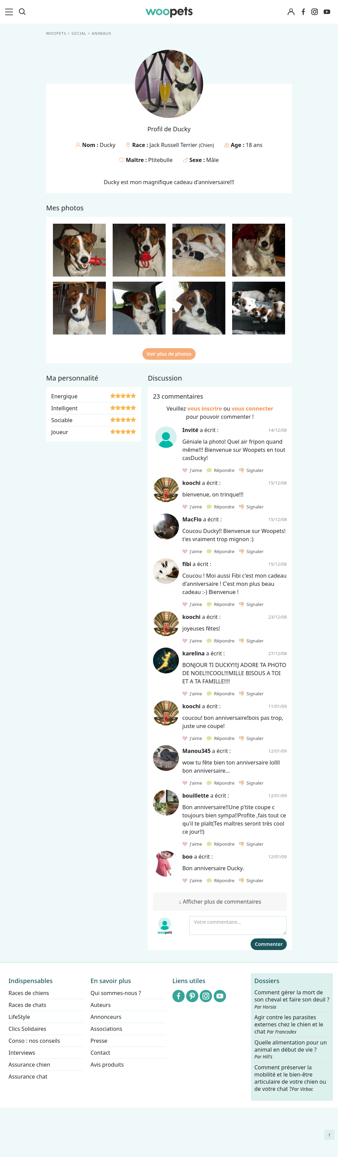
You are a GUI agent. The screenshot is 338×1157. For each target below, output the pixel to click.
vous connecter (252, 408)
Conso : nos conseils (34, 1040)
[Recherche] (22, 12)
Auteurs (100, 1005)
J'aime (192, 470)
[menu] (10, 12)
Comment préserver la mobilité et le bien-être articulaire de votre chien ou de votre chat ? (290, 1078)
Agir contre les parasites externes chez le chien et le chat (288, 1025)
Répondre (221, 470)
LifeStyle (19, 1017)
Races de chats (27, 1005)
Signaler (251, 470)
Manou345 (196, 751)
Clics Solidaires (27, 1029)
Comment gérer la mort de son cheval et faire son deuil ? (291, 999)
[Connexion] (291, 12)
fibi (186, 564)
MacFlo (191, 519)
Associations (106, 1029)
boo (187, 856)
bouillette (195, 795)
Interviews (22, 1052)
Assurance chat (28, 1076)
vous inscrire (204, 408)
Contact (100, 1052)
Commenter (269, 944)
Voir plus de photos (168, 354)
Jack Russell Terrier (174, 145)
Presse (98, 1040)
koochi (191, 483)
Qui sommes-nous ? (115, 993)
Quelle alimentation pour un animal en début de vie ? (290, 1049)
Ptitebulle (160, 160)
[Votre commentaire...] (238, 925)
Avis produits (107, 1064)
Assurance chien (29, 1064)
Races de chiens (29, 993)
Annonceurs (105, 1017)
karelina (193, 653)
